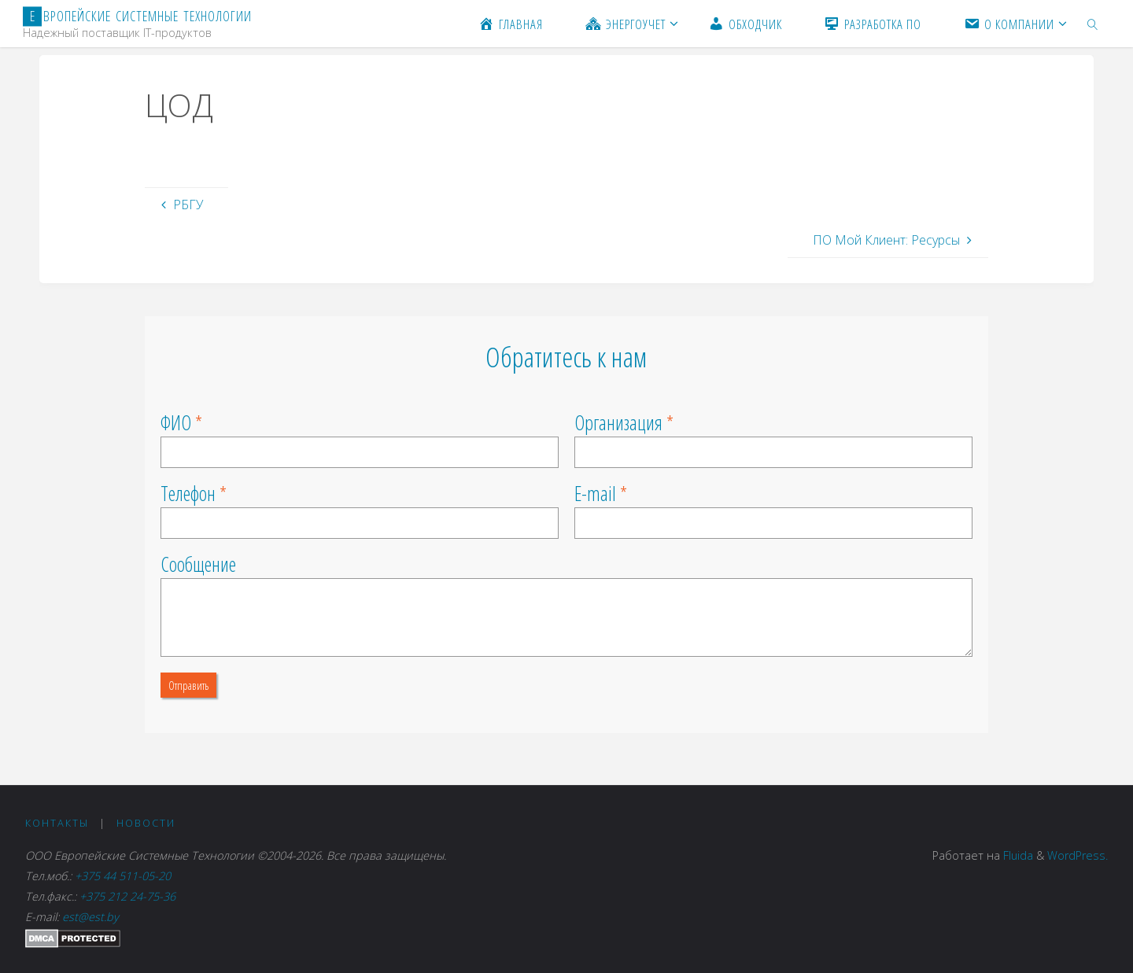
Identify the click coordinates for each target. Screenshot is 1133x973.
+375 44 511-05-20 (126, 875)
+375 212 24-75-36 (127, 896)
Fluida (1016, 855)
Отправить (188, 685)
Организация (618, 422)
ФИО (176, 422)
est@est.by (90, 916)
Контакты (57, 823)
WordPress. (1077, 855)
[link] (1093, 23)
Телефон (188, 493)
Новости (145, 823)
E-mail (595, 493)
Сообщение (198, 564)
